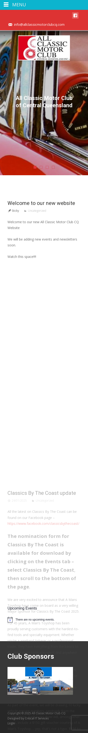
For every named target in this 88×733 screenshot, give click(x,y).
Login (11, 723)
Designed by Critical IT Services (28, 718)
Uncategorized (37, 263)
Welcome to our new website (41, 255)
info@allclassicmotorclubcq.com (39, 24)
